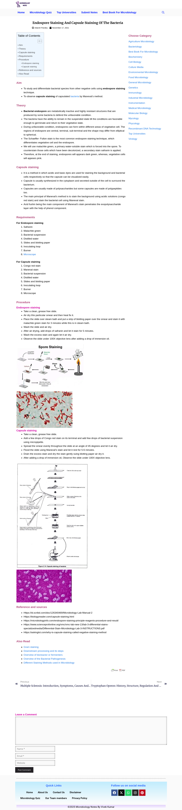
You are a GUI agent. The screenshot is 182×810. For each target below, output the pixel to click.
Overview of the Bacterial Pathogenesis (45, 658)
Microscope (30, 254)
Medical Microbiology (140, 108)
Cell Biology (135, 62)
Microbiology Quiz (41, 12)
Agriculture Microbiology (141, 41)
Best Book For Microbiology (119, 12)
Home (21, 12)
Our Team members (56, 798)
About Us (43, 792)
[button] (163, 12)
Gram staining (31, 647)
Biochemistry (135, 57)
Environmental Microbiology (143, 72)
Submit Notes (89, 12)
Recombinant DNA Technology (145, 128)
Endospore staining (30, 63)
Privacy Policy (79, 798)
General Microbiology (140, 82)
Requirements (26, 56)
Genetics (133, 87)
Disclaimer (75, 792)
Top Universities (66, 12)
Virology (133, 139)
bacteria (74, 96)
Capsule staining (27, 52)
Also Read (24, 73)
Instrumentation (137, 103)
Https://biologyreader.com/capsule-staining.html (49, 616)
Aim (21, 45)
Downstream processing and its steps (44, 651)
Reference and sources (30, 70)
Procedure (24, 59)
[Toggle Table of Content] (38, 41)
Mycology (134, 118)
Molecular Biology (138, 113)
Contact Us (59, 792)
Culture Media (136, 67)
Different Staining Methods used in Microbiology (49, 662)
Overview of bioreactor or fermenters (43, 655)
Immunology (135, 92)
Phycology (134, 123)
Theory (22, 48)
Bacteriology (135, 46)
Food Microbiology (138, 77)
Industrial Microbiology (140, 98)
